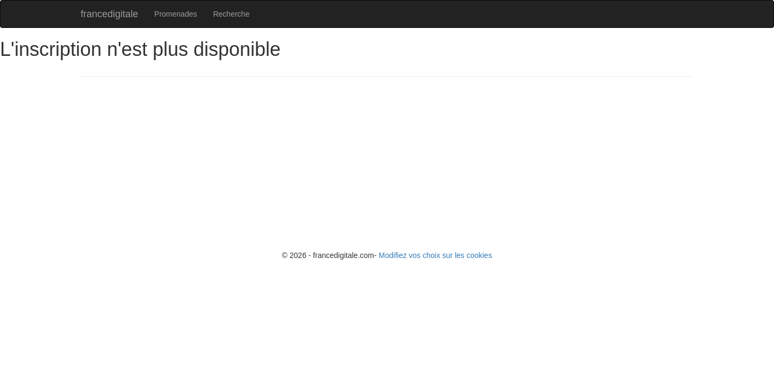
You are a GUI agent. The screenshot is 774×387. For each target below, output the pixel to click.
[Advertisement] (403, 163)
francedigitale (109, 14)
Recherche (231, 14)
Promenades (175, 14)
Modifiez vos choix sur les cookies (435, 255)
